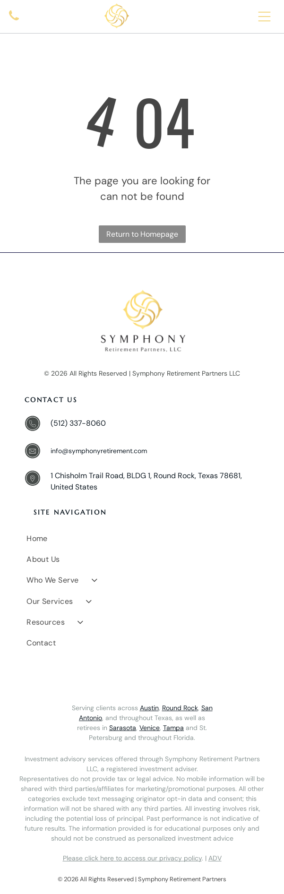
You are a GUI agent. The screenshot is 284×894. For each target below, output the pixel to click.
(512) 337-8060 (78, 423)
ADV (215, 858)
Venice (149, 727)
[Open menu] (264, 16)
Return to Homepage (142, 234)
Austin (149, 708)
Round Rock (180, 708)
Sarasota (122, 727)
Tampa (173, 727)
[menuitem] (142, 538)
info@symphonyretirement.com (99, 451)
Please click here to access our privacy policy (132, 858)
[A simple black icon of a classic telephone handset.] (14, 22)
